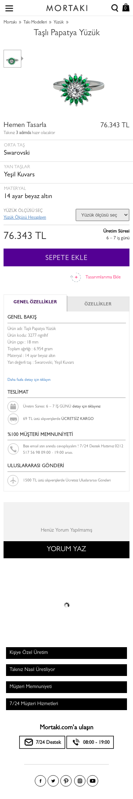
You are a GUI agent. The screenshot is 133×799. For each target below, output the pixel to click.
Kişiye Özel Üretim (29, 652)
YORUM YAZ (66, 549)
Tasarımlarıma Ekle (103, 277)
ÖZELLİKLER (97, 305)
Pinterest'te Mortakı (66, 781)
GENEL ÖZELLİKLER (35, 302)
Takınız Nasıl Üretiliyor (32, 669)
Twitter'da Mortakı (53, 781)
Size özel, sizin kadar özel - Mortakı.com (66, 6)
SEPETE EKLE (66, 258)
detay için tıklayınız (86, 407)
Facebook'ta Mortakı (40, 781)
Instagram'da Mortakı (79, 781)
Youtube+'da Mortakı (92, 781)
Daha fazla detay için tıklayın (28, 380)
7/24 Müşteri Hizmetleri (34, 704)
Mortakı (10, 23)
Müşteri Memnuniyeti (31, 687)
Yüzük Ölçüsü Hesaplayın (25, 218)
